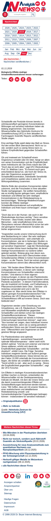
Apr (23, 49)
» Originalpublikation (14, 401)
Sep (12, 53)
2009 (21, 39)
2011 (7, 39)
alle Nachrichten (11, 59)
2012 (35, 36)
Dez (30, 53)
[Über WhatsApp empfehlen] (29, 81)
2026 (7, 28)
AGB (6, 510)
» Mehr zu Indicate (10, 406)
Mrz (18, 49)
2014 (21, 36)
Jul (39, 49)
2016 (7, 36)
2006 (7, 43)
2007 (35, 39)
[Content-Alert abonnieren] (41, 477)
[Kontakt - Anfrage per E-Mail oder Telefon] (37, 7)
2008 (28, 39)
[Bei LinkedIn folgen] (27, 477)
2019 (21, 32)
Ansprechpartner (12, 486)
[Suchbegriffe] (20, 14)
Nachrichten (11, 22)
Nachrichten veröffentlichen (16, 62)
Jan (6, 49)
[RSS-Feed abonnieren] (47, 477)
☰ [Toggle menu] (5, 14)
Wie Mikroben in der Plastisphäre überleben (25, 433)
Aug (6, 53)
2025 (14, 28)
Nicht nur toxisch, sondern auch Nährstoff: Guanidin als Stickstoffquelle (24, 440)
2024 (21, 28)
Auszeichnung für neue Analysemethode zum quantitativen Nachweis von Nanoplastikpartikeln (26, 447)
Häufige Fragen (11, 499)
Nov (24, 53)
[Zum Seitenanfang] (12, 477)
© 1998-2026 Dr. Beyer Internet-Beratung (22, 514)
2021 (7, 32)
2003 (28, 43)
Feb (12, 49)
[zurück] (6, 477)
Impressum (9, 506)
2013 (28, 36)
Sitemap (8, 493)
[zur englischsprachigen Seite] (43, 7)
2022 (35, 28)
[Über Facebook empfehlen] (23, 81)
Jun (34, 49)
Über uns (8, 490)
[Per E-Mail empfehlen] (11, 81)
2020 (14, 32)
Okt (18, 53)
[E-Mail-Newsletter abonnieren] (35, 477)
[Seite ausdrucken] (18, 477)
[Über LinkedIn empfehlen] (17, 81)
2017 (35, 32)
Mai (29, 49)
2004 (21, 43)
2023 (28, 28)
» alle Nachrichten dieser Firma (17, 466)
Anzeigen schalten (12, 482)
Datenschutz (10, 503)
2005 (14, 43)
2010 (14, 39)
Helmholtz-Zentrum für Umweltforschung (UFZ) (16, 411)
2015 (14, 36)
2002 (35, 43)
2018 (28, 32)
